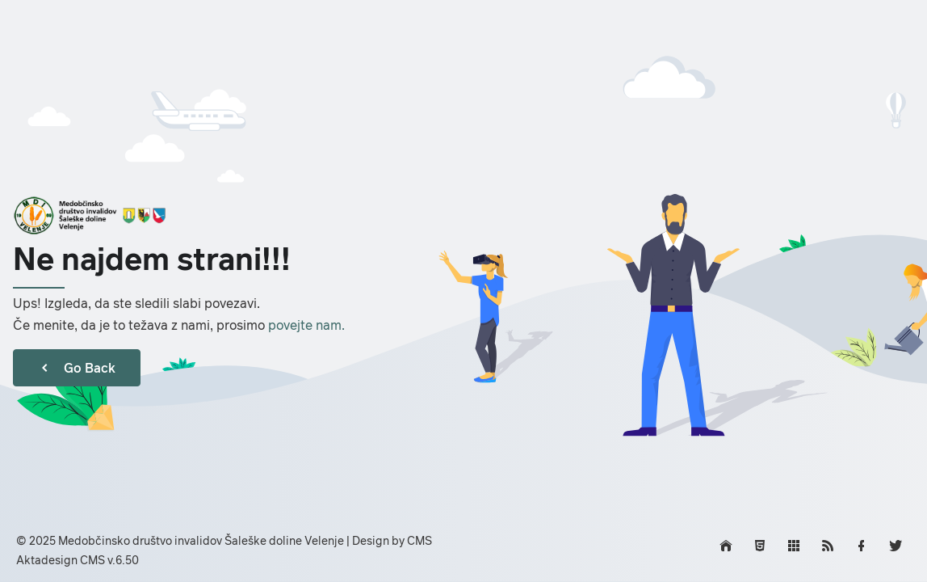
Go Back (76, 368)
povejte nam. (306, 325)
